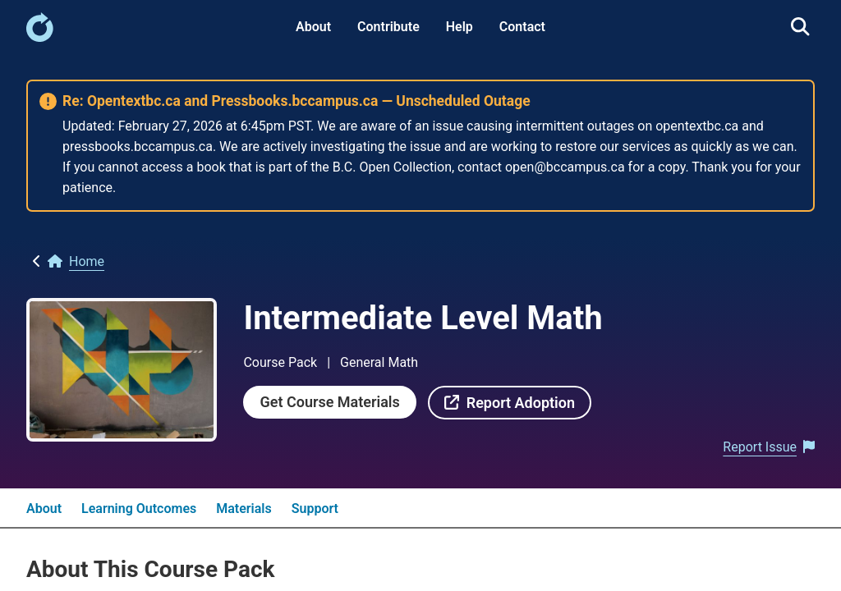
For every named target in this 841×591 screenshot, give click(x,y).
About (313, 26)
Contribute (388, 26)
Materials (243, 508)
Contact (522, 26)
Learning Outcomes (138, 508)
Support (315, 508)
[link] (39, 37)
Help (459, 26)
